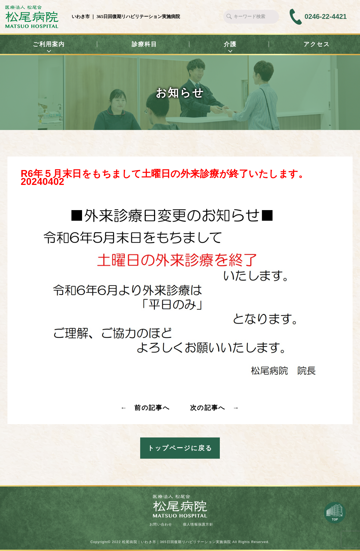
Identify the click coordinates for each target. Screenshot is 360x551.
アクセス (316, 44)
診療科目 (144, 44)
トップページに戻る (180, 448)
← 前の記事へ (145, 408)
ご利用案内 (49, 44)
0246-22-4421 (326, 16)
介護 (230, 44)
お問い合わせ (160, 524)
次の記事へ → (215, 408)
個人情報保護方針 (198, 524)
